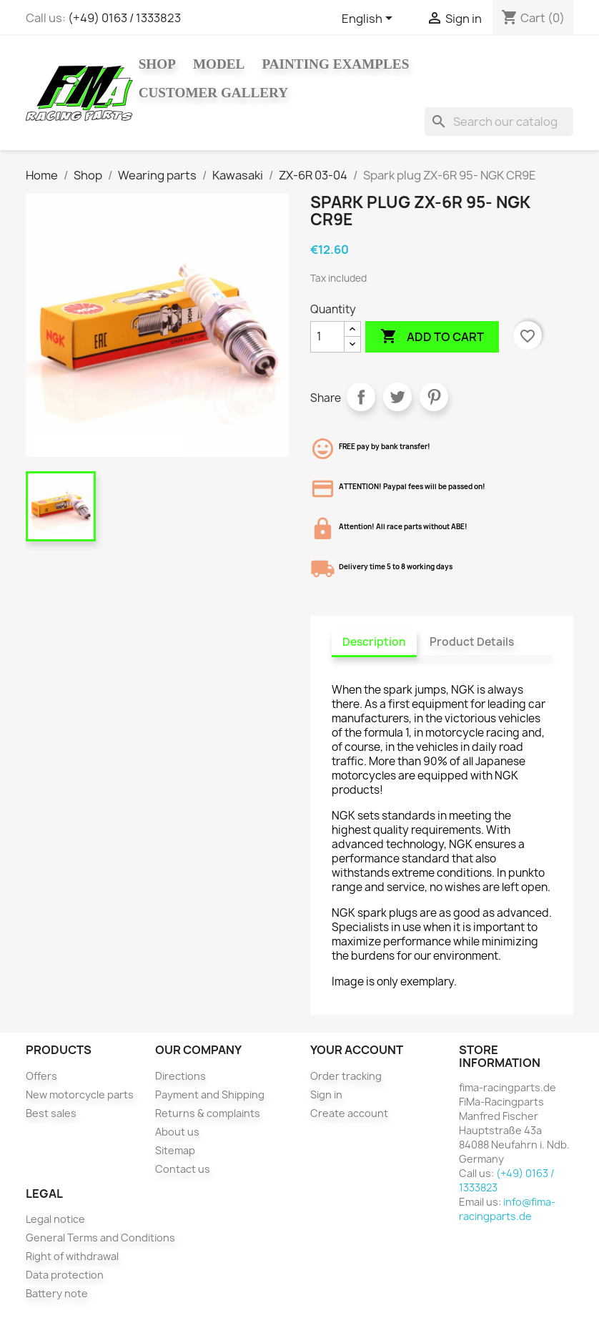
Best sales (51, 1113)
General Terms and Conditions (100, 1237)
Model (219, 64)
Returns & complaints (207, 1113)
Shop (157, 64)
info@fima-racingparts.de (507, 1209)
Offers (41, 1076)
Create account (349, 1113)
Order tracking (346, 1076)
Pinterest (434, 397)
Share (361, 397)
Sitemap (175, 1150)
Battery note (57, 1293)
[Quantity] (327, 337)
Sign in (326, 1094)
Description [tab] (374, 641)
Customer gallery (214, 92)
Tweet (397, 397)
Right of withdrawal (72, 1256)
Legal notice (55, 1219)
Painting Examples (335, 64)
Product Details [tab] (472, 641)
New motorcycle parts (80, 1094)
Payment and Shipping (209, 1094)
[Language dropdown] (369, 19)
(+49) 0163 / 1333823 (124, 18)
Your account (356, 1050)
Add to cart (432, 337)
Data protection (65, 1275)
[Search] (499, 121)
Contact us (182, 1169)
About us (177, 1131)
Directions (180, 1076)
